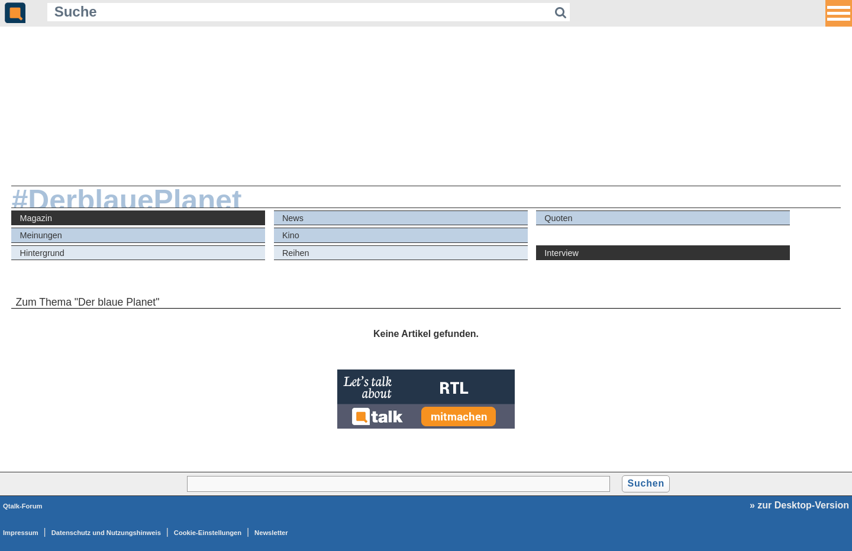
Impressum (20, 532)
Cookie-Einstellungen (207, 532)
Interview (561, 253)
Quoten (558, 218)
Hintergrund (42, 253)
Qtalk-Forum (23, 506)
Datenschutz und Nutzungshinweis (106, 532)
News (293, 218)
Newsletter (271, 532)
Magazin (36, 218)
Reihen (295, 253)
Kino (290, 235)
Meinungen (41, 235)
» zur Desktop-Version (799, 505)
